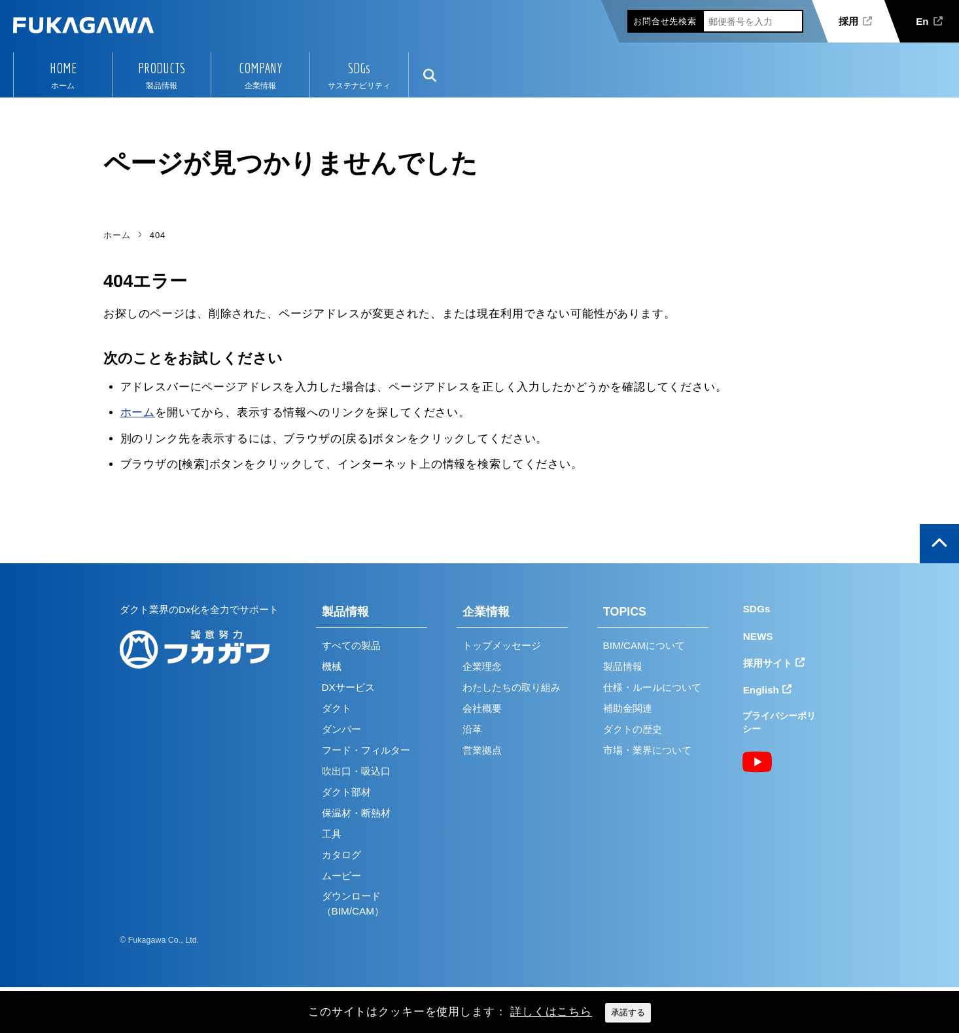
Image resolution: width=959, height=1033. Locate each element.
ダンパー (341, 729)
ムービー (341, 875)
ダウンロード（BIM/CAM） (353, 903)
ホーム (138, 412)
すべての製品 (351, 645)
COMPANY (260, 68)
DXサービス (348, 687)
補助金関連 (627, 708)
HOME (63, 68)
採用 (848, 21)
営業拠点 (482, 750)
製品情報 (345, 611)
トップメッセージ (501, 645)
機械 (331, 666)
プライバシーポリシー (779, 722)
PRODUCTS (161, 68)
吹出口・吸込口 (356, 771)
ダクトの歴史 (632, 729)
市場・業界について (647, 750)
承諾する (628, 1012)
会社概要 (482, 708)
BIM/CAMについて (644, 645)
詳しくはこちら (551, 1012)
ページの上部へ (939, 543)
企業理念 (482, 666)
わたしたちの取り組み (511, 687)
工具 (331, 833)
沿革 (472, 729)
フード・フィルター (366, 750)
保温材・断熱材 (356, 812)
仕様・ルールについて (652, 687)
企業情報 (486, 611)
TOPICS (624, 611)
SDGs (359, 68)
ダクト (336, 708)
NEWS (758, 636)
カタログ (341, 854)
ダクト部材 (346, 791)
